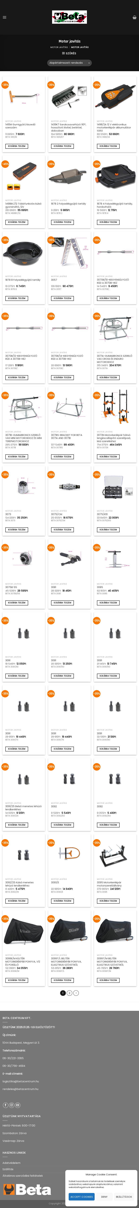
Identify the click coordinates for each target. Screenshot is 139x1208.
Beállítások (124, 1196)
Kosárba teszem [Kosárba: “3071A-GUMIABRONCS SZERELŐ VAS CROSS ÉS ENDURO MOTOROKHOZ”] (108, 377)
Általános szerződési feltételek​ (23, 1176)
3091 (7, 660)
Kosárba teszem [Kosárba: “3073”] (16, 529)
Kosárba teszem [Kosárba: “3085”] (108, 602)
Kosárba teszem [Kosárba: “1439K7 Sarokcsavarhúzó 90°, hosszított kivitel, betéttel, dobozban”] (62, 146)
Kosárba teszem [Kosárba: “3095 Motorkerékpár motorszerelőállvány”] (108, 901)
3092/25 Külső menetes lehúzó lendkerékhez (19, 884)
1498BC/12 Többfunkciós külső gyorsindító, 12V (23, 205)
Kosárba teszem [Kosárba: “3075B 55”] (16, 602)
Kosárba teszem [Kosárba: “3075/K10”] (108, 529)
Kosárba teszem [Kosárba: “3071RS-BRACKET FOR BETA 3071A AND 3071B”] (62, 456)
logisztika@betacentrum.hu (21, 1081)
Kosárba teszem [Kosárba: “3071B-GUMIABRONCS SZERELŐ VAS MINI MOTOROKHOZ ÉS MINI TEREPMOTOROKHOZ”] (16, 456)
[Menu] (5, 17)
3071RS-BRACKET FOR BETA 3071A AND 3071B (66, 437)
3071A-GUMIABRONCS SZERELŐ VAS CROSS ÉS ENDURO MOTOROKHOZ (114, 359)
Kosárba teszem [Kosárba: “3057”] (62, 298)
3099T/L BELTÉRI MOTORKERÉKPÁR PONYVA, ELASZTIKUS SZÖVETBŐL (66, 961)
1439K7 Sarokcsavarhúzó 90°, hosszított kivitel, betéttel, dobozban (68, 127)
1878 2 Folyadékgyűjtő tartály (68, 203)
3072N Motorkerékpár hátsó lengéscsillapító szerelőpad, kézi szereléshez (114, 438)
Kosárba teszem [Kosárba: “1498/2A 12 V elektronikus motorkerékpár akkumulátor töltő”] (108, 146)
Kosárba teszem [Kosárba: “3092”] (62, 825)
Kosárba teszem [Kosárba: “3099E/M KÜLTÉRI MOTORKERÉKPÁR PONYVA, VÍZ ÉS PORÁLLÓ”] (16, 980)
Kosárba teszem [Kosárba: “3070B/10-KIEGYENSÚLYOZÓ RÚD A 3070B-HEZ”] (108, 298)
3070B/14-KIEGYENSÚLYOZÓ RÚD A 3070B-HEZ (67, 357)
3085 (100, 587)
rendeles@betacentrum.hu (20, 1089)
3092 (54, 806)
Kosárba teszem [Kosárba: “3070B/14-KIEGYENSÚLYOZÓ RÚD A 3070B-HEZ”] (62, 377)
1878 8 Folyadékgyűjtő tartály (22, 280)
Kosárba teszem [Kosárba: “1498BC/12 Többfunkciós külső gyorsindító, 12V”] (16, 222)
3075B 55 (11, 587)
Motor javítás (59, 47)
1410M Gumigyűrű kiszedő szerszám (20, 126)
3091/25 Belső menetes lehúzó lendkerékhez (23, 808)
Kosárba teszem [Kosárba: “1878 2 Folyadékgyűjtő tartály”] (62, 222)
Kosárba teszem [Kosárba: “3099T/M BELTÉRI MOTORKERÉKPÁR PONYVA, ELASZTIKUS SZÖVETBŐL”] (108, 980)
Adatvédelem (11, 1163)
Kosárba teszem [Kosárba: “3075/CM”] (62, 529)
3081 (53, 587)
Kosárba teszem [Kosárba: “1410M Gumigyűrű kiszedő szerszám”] (16, 146)
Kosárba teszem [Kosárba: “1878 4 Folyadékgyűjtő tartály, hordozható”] (108, 222)
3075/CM (56, 514)
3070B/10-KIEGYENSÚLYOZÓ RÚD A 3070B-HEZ (113, 281)
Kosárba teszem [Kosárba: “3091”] (16, 676)
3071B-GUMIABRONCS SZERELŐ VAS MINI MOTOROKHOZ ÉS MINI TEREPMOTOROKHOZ (23, 438)
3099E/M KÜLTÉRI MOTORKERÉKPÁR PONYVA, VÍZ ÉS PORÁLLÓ (22, 961)
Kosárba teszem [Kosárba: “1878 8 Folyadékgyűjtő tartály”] (16, 298)
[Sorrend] (69, 63)
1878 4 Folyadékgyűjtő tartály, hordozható (115, 205)
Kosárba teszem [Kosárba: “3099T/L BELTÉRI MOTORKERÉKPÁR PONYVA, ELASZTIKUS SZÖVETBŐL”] (62, 980)
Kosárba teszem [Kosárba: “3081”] (62, 602)
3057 (54, 280)
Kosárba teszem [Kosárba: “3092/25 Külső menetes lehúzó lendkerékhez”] (16, 901)
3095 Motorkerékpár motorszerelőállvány (109, 884)
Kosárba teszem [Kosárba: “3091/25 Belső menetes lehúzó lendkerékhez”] (16, 825)
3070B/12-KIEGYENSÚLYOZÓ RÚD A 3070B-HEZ (21, 357)
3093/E (55, 882)
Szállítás (8, 1169)
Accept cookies (82, 1196)
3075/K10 (102, 514)
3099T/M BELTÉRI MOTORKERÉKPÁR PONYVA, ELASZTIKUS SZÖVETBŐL (112, 961)
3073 (8, 514)
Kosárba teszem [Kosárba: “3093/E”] (62, 901)
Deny (104, 1196)
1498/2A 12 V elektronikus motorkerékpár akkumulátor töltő (114, 127)
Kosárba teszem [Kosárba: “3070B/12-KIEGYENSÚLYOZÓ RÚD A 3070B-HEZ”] (16, 377)
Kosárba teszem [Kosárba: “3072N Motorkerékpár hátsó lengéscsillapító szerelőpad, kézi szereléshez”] (108, 456)
